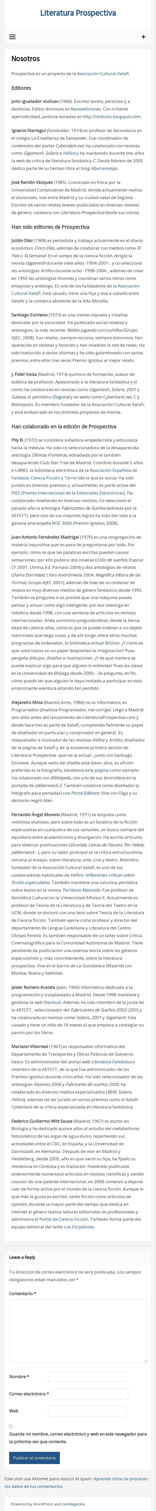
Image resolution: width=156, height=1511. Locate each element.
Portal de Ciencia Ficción (63, 1219)
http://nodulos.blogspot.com (112, 116)
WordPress (43, 1503)
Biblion (112, 643)
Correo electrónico (29, 1394)
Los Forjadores (79, 1227)
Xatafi (50, 747)
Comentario (22, 1293)
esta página (97, 770)
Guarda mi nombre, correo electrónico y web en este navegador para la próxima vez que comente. (78, 1437)
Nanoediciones (86, 109)
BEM (111, 1092)
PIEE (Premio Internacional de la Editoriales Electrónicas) (68, 493)
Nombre (19, 1376)
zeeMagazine (73, 1503)
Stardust (52, 1002)
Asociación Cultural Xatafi (103, 73)
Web (13, 1411)
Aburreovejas (104, 168)
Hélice (69, 153)
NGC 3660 (62, 523)
